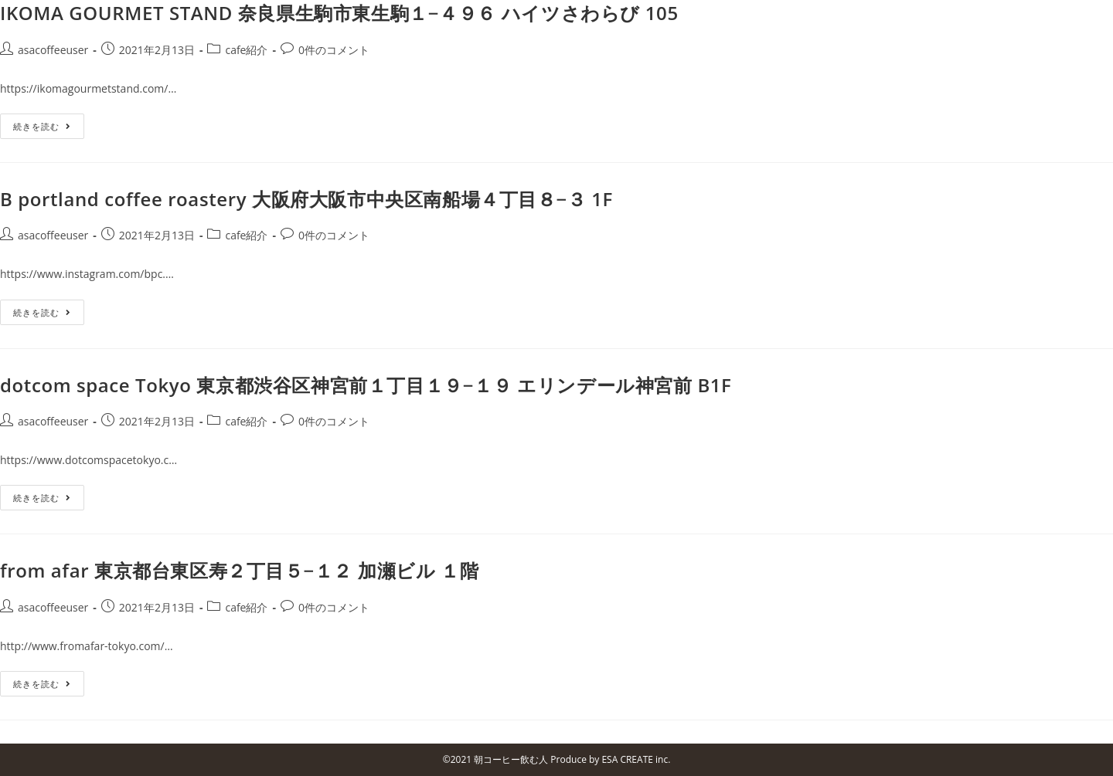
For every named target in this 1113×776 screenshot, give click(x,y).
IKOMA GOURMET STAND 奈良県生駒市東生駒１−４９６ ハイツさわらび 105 (339, 12)
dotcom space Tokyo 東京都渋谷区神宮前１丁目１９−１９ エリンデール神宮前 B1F (366, 385)
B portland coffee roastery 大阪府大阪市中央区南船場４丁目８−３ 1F (306, 199)
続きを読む (42, 126)
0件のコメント (333, 49)
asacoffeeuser (53, 49)
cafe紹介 (246, 49)
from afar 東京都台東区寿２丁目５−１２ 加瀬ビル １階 (239, 570)
